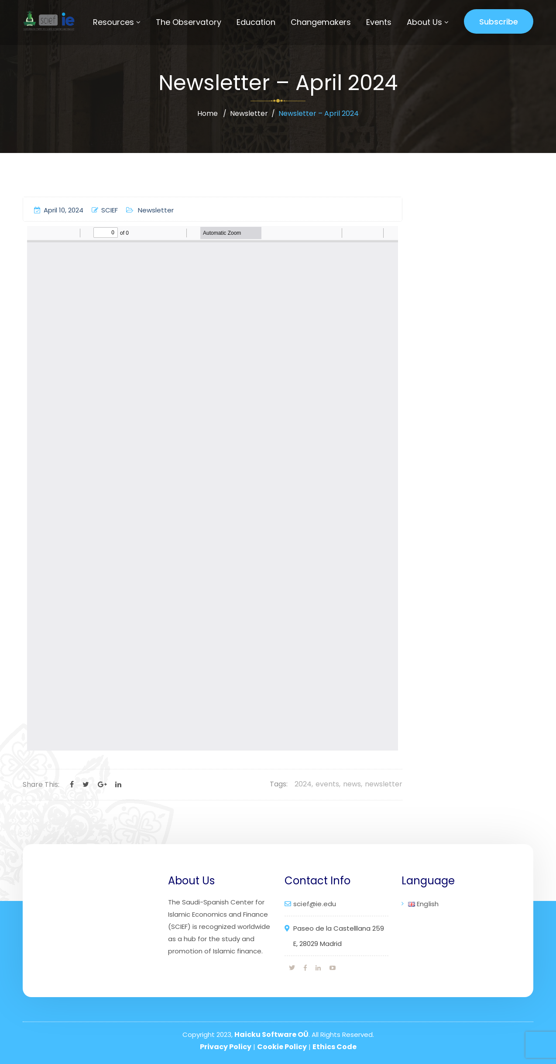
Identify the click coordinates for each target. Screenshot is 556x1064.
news (352, 784)
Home (207, 113)
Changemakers (321, 22)
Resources (113, 22)
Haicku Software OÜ (271, 1034)
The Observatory (188, 22)
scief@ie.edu (314, 903)
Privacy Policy (225, 1047)
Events (378, 22)
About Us (424, 22)
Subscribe (498, 21)
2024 (303, 784)
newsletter (383, 784)
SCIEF (105, 210)
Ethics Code (334, 1047)
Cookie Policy (282, 1047)
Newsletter (249, 113)
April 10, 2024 (58, 210)
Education (256, 22)
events (327, 784)
